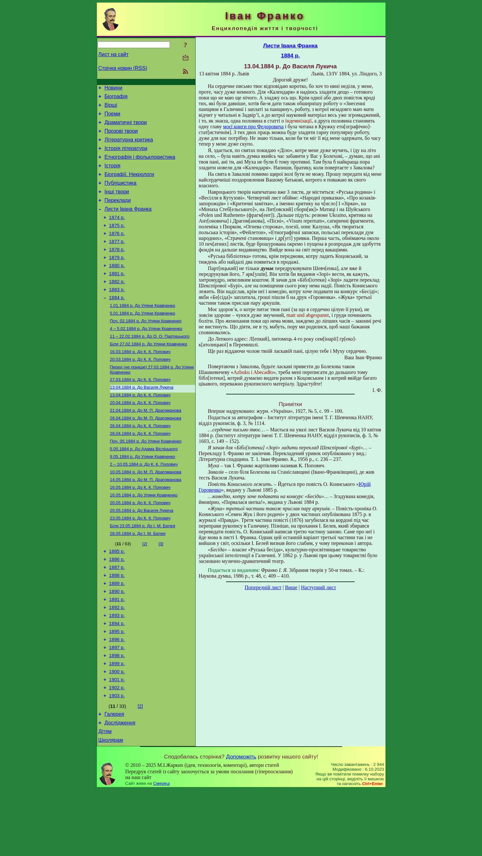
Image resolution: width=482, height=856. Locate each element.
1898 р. (117, 713)
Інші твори (117, 204)
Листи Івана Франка (128, 223)
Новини (114, 88)
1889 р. (117, 632)
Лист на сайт (113, 54)
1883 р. (117, 313)
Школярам (110, 806)
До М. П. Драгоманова (146, 444)
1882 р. (117, 304)
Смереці (161, 849)
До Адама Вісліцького (144, 486)
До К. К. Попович (140, 381)
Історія (113, 175)
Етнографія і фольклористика (140, 165)
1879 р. (117, 277)
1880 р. (117, 286)
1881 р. (117, 295)
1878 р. (117, 268)
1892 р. (117, 659)
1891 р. (117, 650)
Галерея (114, 777)
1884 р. (117, 322)
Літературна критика (129, 146)
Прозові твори (121, 137)
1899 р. (117, 722)
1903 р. (117, 758)
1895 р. (117, 686)
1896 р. (117, 695)
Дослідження (120, 787)
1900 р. (117, 731)
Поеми (112, 117)
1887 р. (117, 614)
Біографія (116, 98)
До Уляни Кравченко (142, 331)
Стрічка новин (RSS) (122, 68)
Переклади (118, 213)
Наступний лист (318, 587)
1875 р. (117, 241)
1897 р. (117, 704)
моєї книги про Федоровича (253, 126)
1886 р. (117, 605)
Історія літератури (126, 156)
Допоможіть (241, 823)
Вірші (111, 108)
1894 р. (117, 677)
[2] (144, 588)
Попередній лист (263, 587)
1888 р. (117, 623)
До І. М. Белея (142, 569)
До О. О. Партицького (150, 364)
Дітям (105, 797)
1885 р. (117, 596)
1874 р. (117, 232)
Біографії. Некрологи (129, 185)
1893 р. (117, 668)
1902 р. (117, 749)
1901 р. (117, 740)
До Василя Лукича (141, 419)
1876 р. (117, 250)
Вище (291, 587)
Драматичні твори (126, 127)
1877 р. (117, 259)
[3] (160, 588)
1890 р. (117, 641)
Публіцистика (121, 194)
